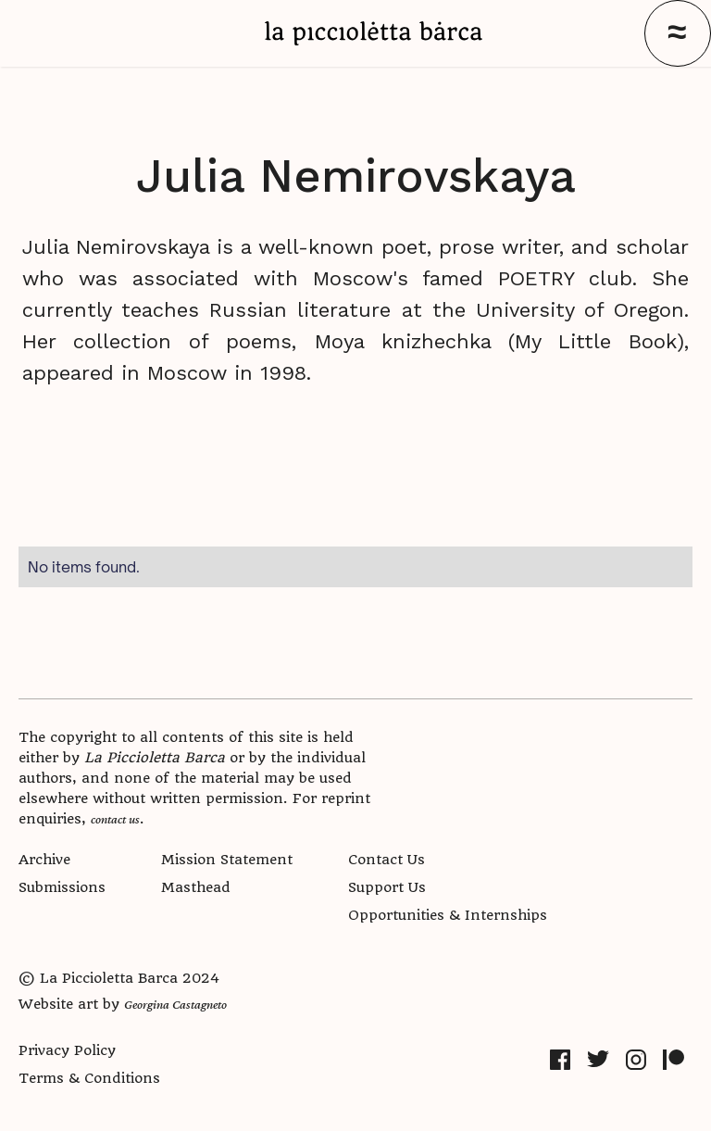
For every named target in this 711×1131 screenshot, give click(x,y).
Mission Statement (227, 859)
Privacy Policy (67, 1050)
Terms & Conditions (89, 1078)
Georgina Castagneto (175, 1004)
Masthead (196, 887)
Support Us (387, 887)
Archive (44, 859)
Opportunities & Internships (447, 915)
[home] (374, 33)
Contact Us (386, 859)
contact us (115, 818)
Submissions (62, 887)
